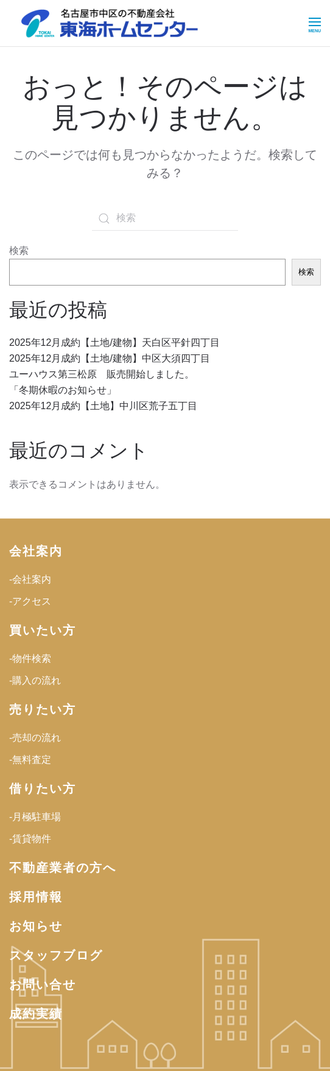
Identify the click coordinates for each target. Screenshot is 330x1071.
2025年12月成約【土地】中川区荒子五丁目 (103, 406)
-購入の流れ (35, 680)
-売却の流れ (35, 737)
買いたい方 (42, 630)
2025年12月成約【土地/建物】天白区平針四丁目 (114, 342)
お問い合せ (42, 984)
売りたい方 (42, 709)
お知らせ (36, 926)
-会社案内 (30, 579)
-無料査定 (30, 759)
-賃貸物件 (30, 839)
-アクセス (30, 601)
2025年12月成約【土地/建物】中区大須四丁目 (109, 358)
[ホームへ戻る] (109, 23)
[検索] (165, 218)
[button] (314, 23)
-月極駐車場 (35, 817)
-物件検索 (30, 658)
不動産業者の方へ (62, 867)
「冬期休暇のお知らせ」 (62, 390)
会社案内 (36, 551)
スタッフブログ (56, 955)
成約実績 (36, 1013)
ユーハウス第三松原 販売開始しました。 (101, 374)
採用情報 (36, 897)
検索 (19, 250)
